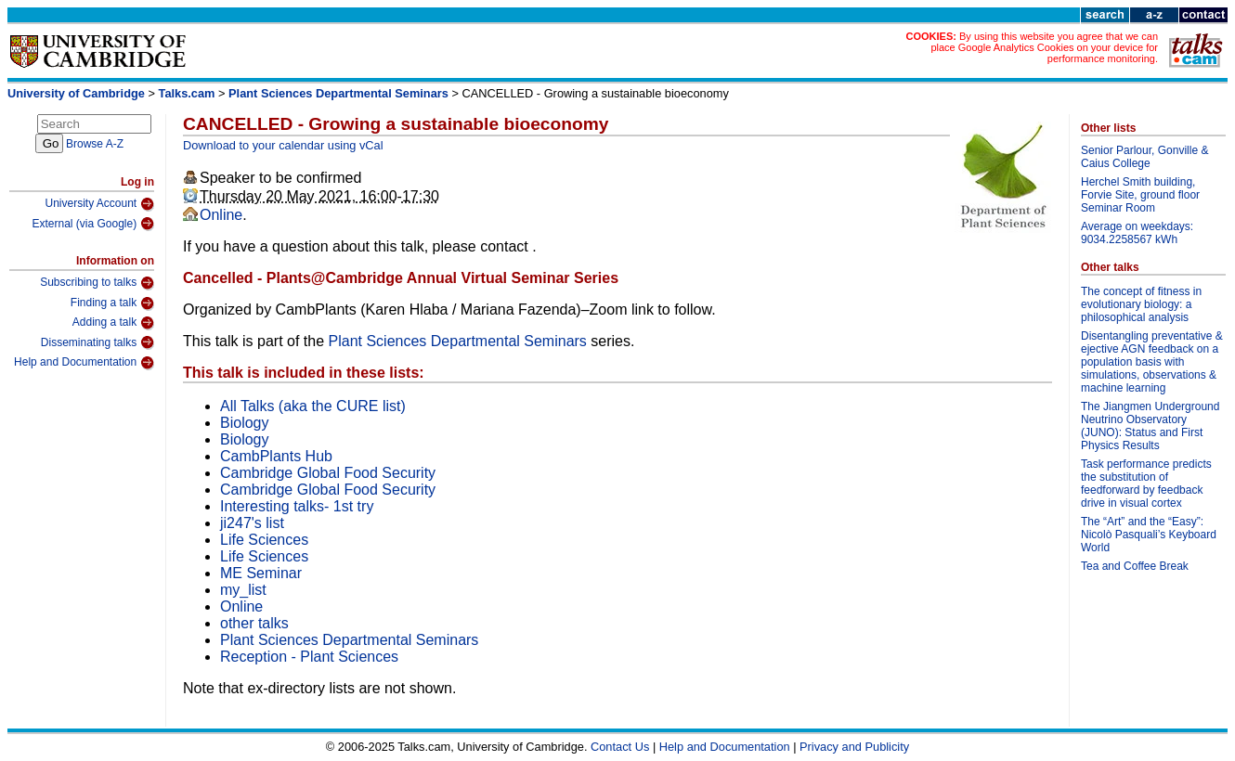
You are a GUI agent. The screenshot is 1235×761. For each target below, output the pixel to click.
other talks (254, 623)
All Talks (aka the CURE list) (313, 406)
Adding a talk (113, 323)
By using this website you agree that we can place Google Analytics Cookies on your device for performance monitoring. (1044, 47)
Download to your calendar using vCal (283, 145)
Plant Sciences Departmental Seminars (338, 93)
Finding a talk (112, 303)
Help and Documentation (84, 362)
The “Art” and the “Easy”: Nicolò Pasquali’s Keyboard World (1148, 534)
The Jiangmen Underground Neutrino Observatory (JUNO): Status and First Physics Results (1150, 426)
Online (221, 215)
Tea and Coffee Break (1135, 566)
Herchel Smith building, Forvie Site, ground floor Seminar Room (1140, 194)
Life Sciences (264, 540)
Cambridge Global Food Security (328, 473)
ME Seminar (261, 573)
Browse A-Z (95, 143)
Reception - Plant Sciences (309, 656)
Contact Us (620, 747)
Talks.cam (187, 93)
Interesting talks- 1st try (296, 506)
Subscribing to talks (97, 283)
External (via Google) (93, 223)
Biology (244, 423)
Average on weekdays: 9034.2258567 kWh (1137, 233)
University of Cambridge (76, 93)
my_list (243, 590)
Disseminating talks (97, 342)
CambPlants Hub (276, 456)
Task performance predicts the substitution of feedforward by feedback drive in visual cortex (1146, 483)
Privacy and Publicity (854, 747)
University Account (99, 204)
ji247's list (252, 523)
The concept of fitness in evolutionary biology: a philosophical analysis (1141, 304)
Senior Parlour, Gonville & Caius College (1144, 157)
